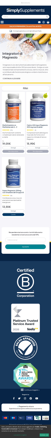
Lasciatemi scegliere (20, 435)
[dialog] (25, 431)
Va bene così (44, 435)
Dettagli (13, 148)
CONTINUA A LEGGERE (11, 78)
